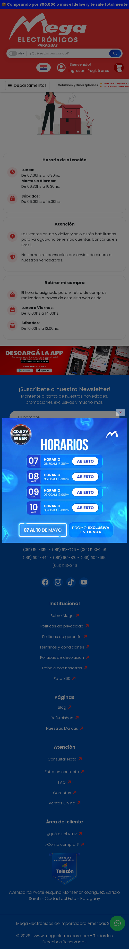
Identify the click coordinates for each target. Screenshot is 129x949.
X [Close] (120, 413)
